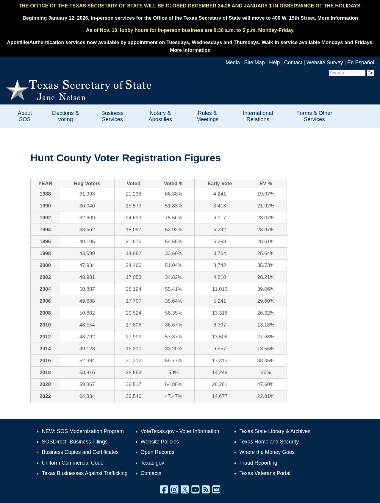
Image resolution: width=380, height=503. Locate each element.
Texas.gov (152, 463)
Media (233, 62)
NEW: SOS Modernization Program (83, 431)
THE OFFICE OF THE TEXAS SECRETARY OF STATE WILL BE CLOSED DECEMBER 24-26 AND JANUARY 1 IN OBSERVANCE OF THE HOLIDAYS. (190, 6)
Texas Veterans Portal (265, 473)
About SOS (25, 116)
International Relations (258, 116)
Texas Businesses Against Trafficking (85, 473)
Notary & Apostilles (160, 116)
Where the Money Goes (267, 452)
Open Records (157, 452)
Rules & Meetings (207, 116)
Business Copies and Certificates (80, 452)
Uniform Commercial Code (73, 463)
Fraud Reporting (258, 463)
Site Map (254, 62)
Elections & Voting (65, 116)
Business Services (112, 116)
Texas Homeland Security (269, 442)
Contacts (151, 473)
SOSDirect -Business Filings (75, 442)
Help (274, 62)
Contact (293, 62)
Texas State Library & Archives (275, 431)
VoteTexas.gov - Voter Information (180, 431)
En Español (360, 62)
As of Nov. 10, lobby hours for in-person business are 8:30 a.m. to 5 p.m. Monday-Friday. (190, 30)
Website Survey (324, 62)
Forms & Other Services (314, 116)
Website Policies (160, 442)
